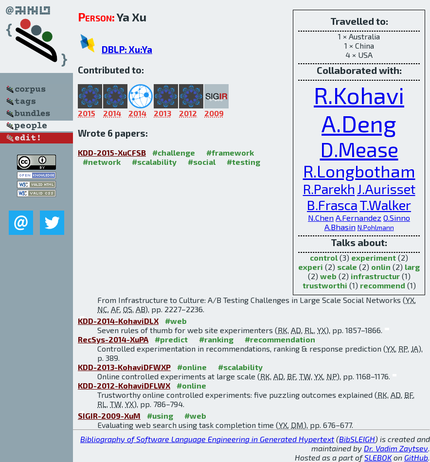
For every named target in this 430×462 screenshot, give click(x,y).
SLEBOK (378, 457)
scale (347, 266)
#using (160, 415)
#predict (171, 339)
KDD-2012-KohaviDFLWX (124, 385)
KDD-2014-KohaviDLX (118, 320)
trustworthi (325, 285)
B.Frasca (332, 205)
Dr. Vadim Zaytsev (396, 448)
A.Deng (359, 123)
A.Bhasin (340, 226)
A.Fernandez (358, 217)
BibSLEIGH (357, 439)
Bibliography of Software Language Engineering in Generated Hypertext (207, 439)
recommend (382, 285)
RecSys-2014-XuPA (113, 339)
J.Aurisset (386, 189)
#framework (230, 152)
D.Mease (359, 149)
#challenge (173, 152)
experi (310, 266)
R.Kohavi (359, 95)
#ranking (216, 339)
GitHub (416, 457)
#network (102, 161)
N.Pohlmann (376, 227)
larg (412, 266)
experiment (373, 257)
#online (192, 367)
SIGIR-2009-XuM (109, 415)
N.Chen (321, 217)
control (324, 257)
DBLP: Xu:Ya (127, 49)
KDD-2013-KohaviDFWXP (124, 367)
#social (201, 161)
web (328, 276)
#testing (243, 161)
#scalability (154, 161)
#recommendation (280, 339)
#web (176, 320)
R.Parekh (329, 189)
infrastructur (375, 276)
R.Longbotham (359, 171)
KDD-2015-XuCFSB (112, 152)
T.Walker (385, 205)
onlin (381, 266)
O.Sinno (396, 217)
